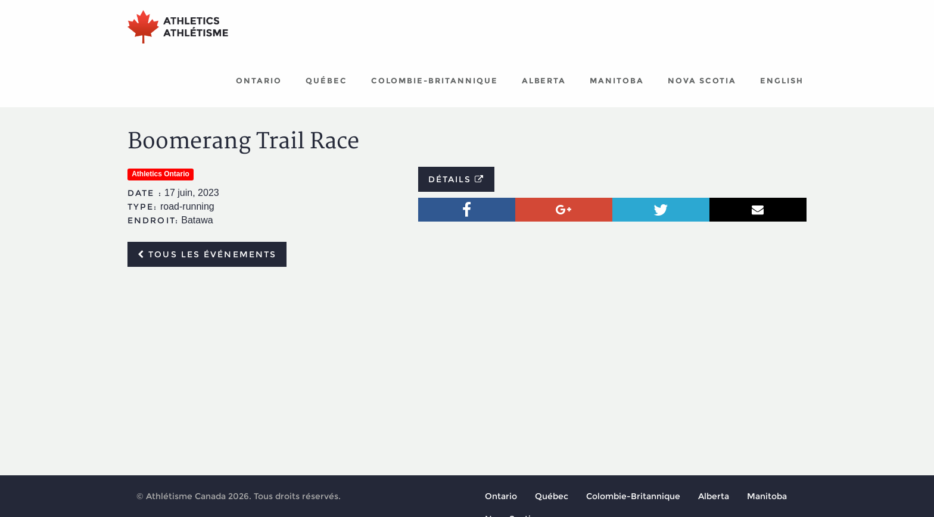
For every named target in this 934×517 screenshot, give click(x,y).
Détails (456, 179)
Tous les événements (207, 254)
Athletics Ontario (160, 174)
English (782, 80)
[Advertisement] (467, 365)
